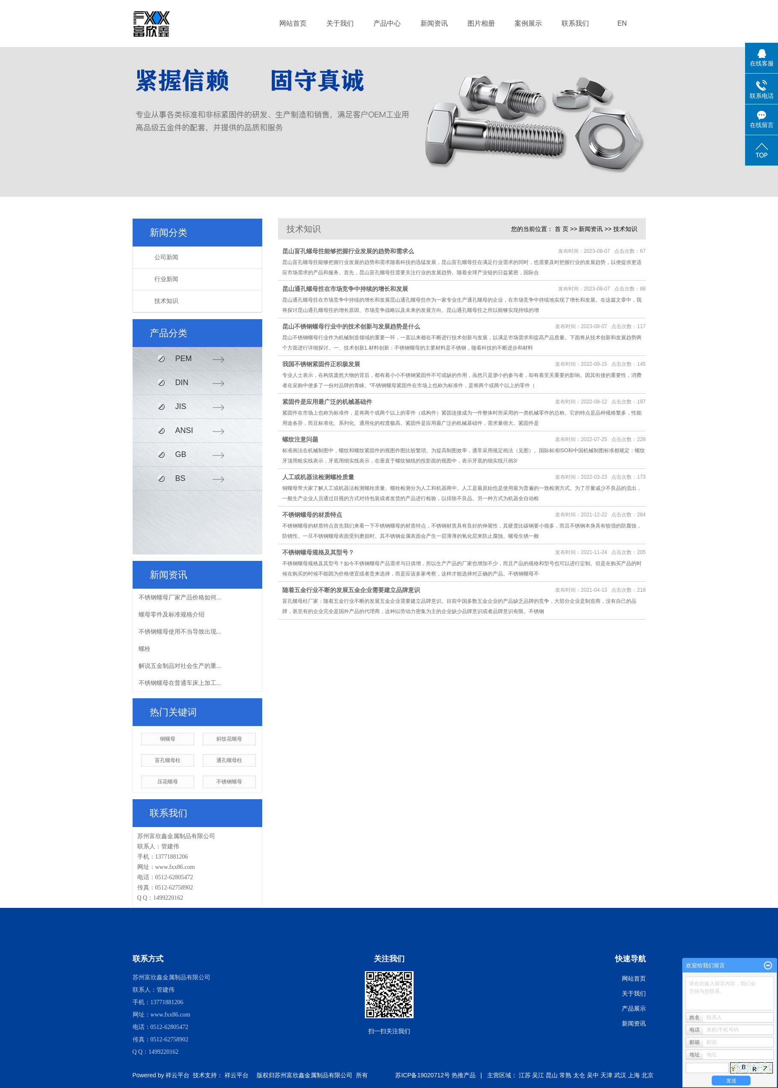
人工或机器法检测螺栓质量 (318, 477)
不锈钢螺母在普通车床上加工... (180, 682)
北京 (648, 1075)
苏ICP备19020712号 (422, 1075)
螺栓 (145, 648)
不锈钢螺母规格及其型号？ (318, 552)
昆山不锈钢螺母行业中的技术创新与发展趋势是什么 (351, 326)
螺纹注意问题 (300, 439)
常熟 (565, 1075)
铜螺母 (167, 739)
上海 (634, 1075)
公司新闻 (166, 257)
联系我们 (575, 23)
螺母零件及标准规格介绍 (171, 614)
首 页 (561, 228)
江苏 (525, 1075)
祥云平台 (177, 1075)
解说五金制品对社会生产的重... (180, 665)
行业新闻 (166, 279)
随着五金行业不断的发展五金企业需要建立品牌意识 (351, 590)
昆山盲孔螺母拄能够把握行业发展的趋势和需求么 (348, 251)
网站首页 (293, 23)
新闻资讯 (434, 23)
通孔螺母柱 (229, 760)
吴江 (538, 1075)
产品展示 (634, 1008)
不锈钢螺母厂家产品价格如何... (180, 597)
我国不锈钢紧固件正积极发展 (321, 364)
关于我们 (340, 23)
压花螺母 (167, 782)
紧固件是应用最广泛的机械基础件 (327, 401)
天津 (606, 1075)
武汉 (620, 1075)
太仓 (579, 1075)
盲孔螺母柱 (167, 760)
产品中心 (387, 23)
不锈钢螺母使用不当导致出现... (180, 631)
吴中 (593, 1075)
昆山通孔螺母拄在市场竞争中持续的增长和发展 (345, 288)
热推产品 (464, 1075)
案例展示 (528, 23)
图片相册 (481, 23)
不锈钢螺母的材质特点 (312, 514)
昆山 (552, 1075)
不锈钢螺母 (229, 782)
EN (622, 23)
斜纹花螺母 (229, 739)
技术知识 (166, 301)
